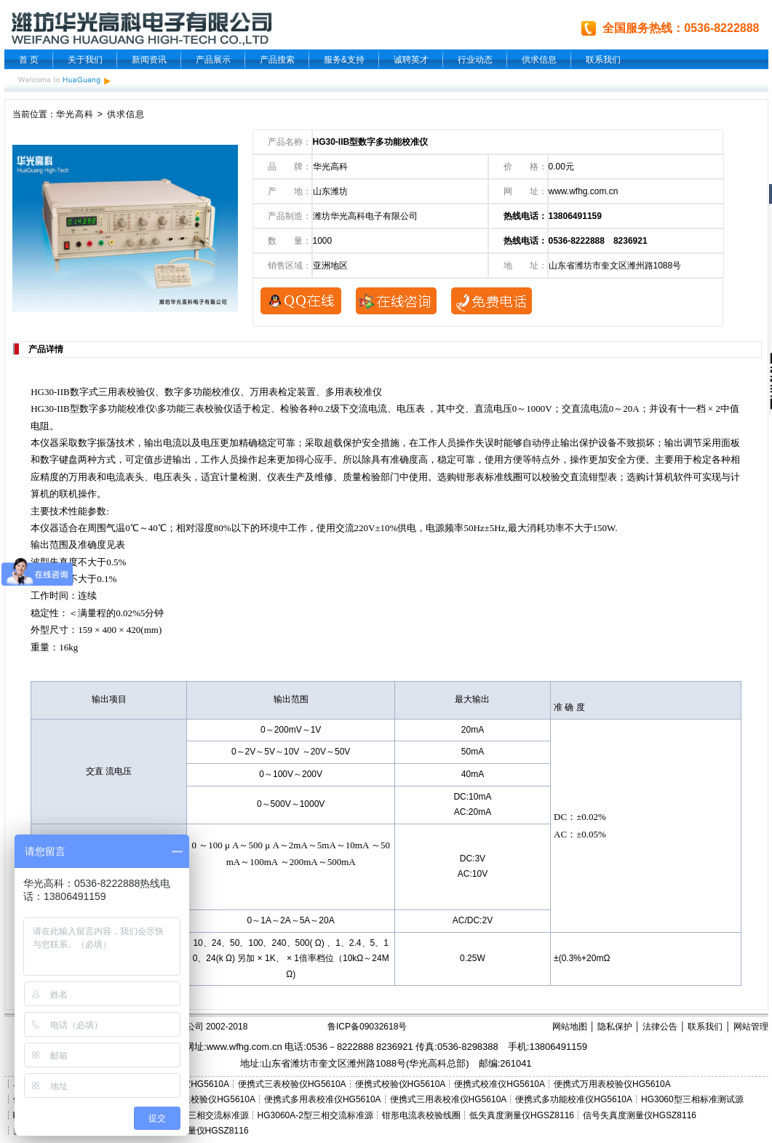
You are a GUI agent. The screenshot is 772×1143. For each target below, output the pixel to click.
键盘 (68, 459)
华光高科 (75, 114)
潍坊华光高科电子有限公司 (365, 216)
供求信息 (539, 60)
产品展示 (213, 60)
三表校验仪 (209, 408)
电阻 (40, 426)
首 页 (29, 60)
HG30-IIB (50, 391)
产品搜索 (277, 60)
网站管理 (750, 1026)
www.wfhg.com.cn (583, 191)
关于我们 (85, 60)
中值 (729, 408)
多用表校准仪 (353, 391)
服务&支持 (344, 60)
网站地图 (569, 1026)
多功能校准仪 (211, 391)
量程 (96, 613)
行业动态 (475, 60)
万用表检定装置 (283, 391)
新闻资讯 (149, 60)
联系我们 (603, 60)
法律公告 (659, 1026)
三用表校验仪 (126, 391)
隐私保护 (614, 1026)
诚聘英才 (411, 60)
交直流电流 (585, 408)
